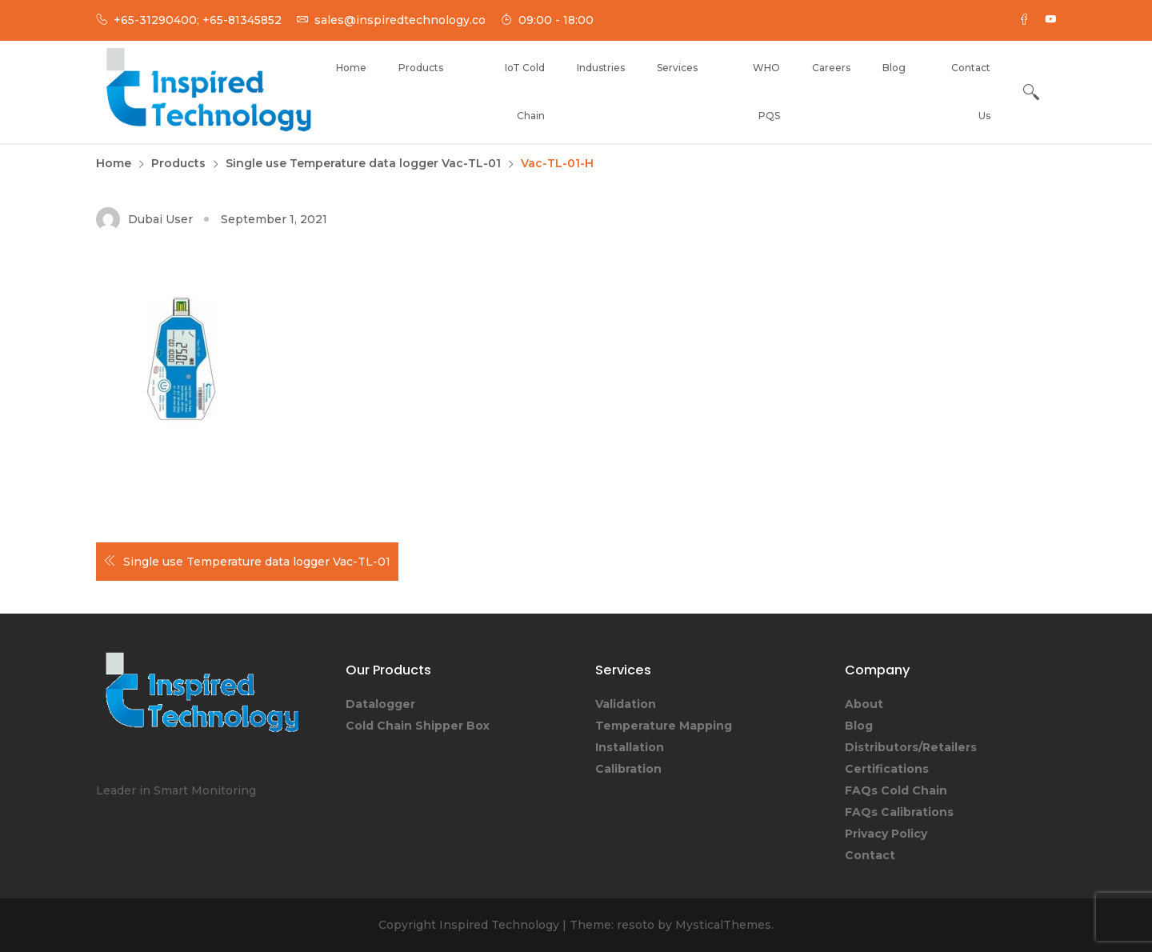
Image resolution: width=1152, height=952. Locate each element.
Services (677, 68)
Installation (629, 747)
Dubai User (160, 219)
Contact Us (970, 92)
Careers (831, 68)
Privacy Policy (886, 833)
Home (351, 68)
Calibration (628, 769)
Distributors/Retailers (911, 747)
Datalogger (380, 704)
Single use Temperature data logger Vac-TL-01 (256, 561)
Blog (894, 68)
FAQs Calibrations (899, 812)
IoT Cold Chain (525, 92)
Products (420, 68)
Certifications (887, 769)
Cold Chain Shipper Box (418, 725)
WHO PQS (766, 92)
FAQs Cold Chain (896, 790)
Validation (625, 704)
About (864, 704)
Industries (601, 68)
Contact (870, 855)
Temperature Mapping (663, 725)
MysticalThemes (723, 925)
